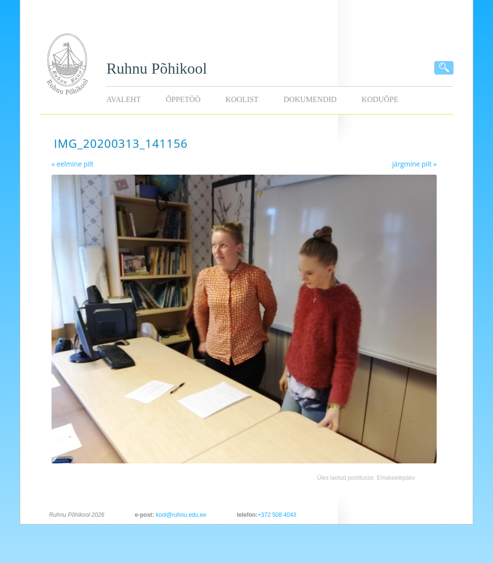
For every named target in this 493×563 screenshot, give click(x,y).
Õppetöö (183, 99)
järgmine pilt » (414, 163)
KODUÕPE (380, 99)
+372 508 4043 (277, 515)
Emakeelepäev (396, 477)
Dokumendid (310, 99)
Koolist (241, 99)
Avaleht (123, 99)
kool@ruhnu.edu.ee (181, 515)
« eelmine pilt (72, 163)
